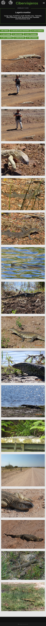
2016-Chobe (17, 34)
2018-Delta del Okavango (20, 30)
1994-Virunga (32, 38)
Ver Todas (4, 30)
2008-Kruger (19, 38)
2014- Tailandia (31, 34)
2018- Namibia (37, 30)
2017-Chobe (5, 34)
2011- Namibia (6, 38)
